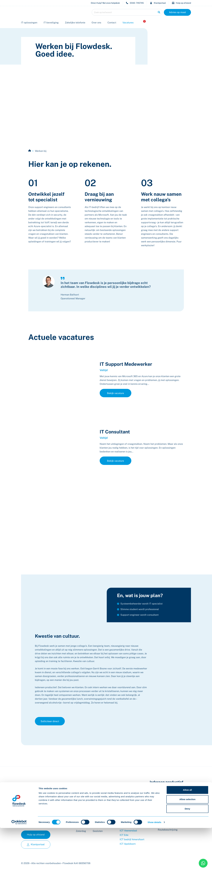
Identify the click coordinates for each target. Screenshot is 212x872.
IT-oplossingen (29, 22)
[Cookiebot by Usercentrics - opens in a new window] (19, 866)
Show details (154, 866)
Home (29, 150)
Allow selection (187, 843)
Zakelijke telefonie (75, 22)
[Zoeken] (159, 12)
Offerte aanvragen (130, 808)
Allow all (187, 834)
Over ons (96, 22)
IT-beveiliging (51, 22)
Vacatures (128, 22)
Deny (187, 852)
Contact (111, 22)
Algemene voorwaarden (133, 817)
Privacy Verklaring (130, 821)
